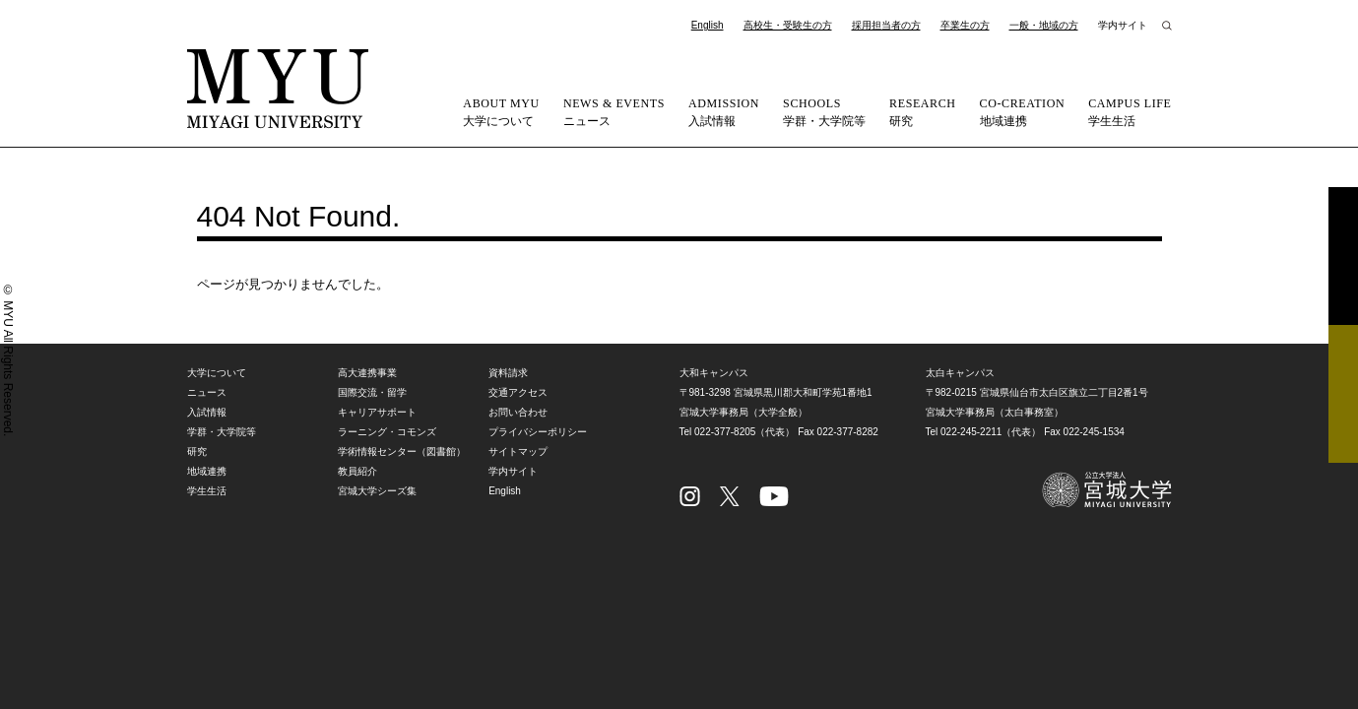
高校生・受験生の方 (788, 25)
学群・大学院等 (824, 111)
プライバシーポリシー (537, 431)
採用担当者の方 (886, 25)
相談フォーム (1343, 394)
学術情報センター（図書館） (402, 451)
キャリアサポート (377, 412)
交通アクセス (518, 392)
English (707, 25)
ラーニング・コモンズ (387, 431)
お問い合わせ (518, 412)
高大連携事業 (367, 372)
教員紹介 (357, 471)
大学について (501, 111)
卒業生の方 (965, 25)
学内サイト (1122, 25)
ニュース (614, 111)
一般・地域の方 (1043, 25)
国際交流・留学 (372, 392)
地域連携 (1023, 111)
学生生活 (1129, 111)
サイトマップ (518, 451)
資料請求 (1343, 256)
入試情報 (723, 111)
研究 (922, 111)
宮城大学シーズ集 (377, 490)
